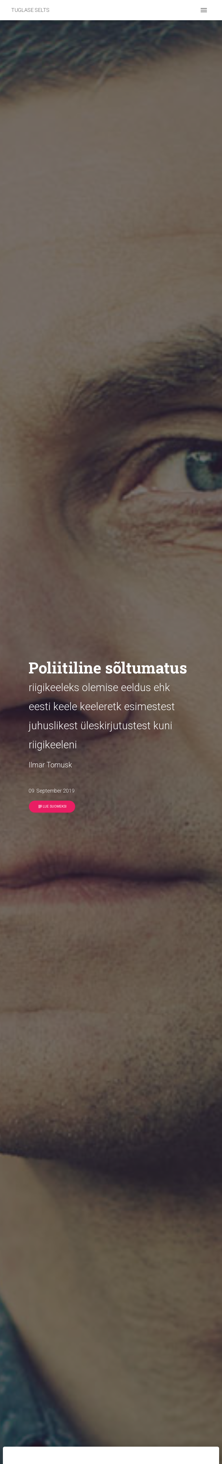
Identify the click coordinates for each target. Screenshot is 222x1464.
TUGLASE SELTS (30, 10)
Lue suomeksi (52, 806)
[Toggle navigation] (204, 10)
